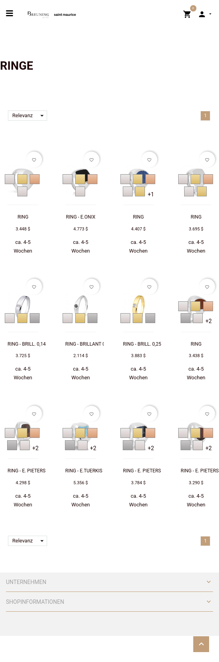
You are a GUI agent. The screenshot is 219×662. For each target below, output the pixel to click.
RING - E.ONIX (80, 217)
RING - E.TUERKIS (84, 471)
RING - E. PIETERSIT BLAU (150, 471)
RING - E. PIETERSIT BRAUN (37, 471)
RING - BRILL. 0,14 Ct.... (32, 344)
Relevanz (29, 115)
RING (22, 217)
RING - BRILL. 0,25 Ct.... (147, 344)
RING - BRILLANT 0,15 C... (92, 344)
